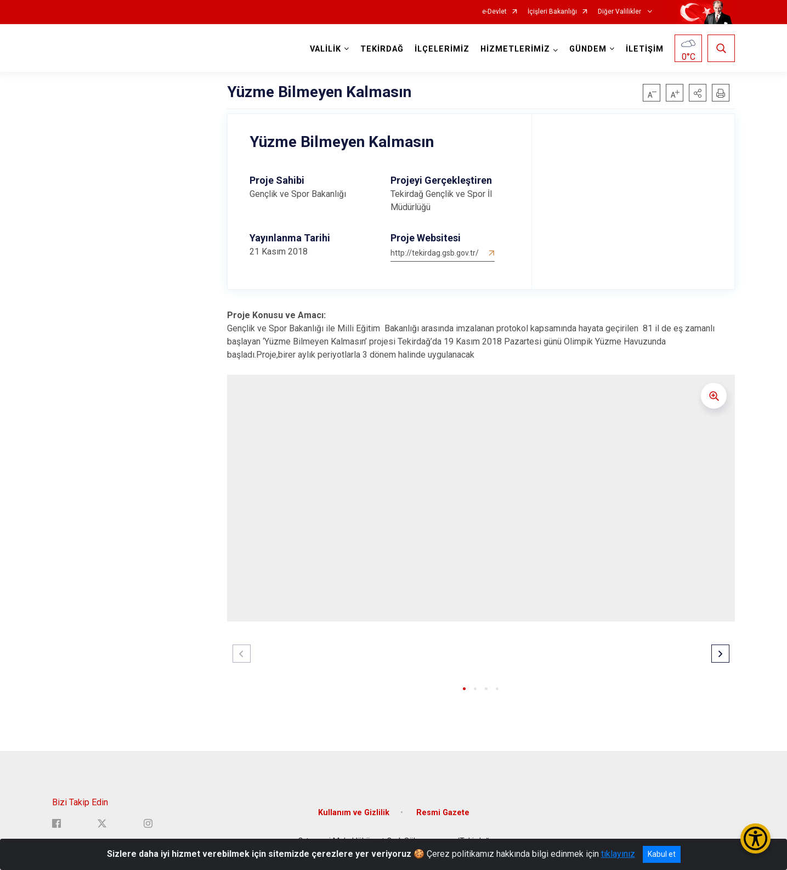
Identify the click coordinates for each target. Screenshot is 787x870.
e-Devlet (494, 11)
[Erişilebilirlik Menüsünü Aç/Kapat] (755, 838)
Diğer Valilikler (620, 11)
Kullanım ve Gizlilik (353, 812)
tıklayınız (618, 854)
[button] (697, 92)
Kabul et (662, 854)
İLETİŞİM (645, 49)
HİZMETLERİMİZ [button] (515, 49)
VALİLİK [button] (325, 49)
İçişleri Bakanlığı (552, 11)
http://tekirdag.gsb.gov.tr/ (434, 252)
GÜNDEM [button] (588, 49)
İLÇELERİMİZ (442, 49)
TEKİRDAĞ (382, 49)
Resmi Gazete (442, 812)
